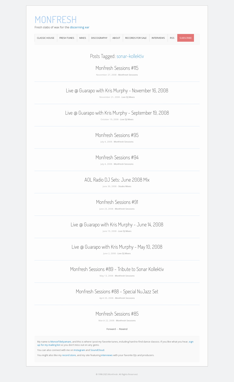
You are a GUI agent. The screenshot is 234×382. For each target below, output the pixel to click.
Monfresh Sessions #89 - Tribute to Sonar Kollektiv (117, 269)
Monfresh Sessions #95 (117, 135)
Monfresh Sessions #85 (117, 313)
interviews (107, 355)
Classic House (45, 37)
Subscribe (186, 37)
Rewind (123, 329)
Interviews (158, 37)
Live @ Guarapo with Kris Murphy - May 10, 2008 (117, 246)
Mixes (82, 37)
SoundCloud (97, 350)
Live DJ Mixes (128, 97)
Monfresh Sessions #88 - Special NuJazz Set (117, 291)
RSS (172, 37)
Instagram (79, 350)
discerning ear (79, 27)
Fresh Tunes (66, 37)
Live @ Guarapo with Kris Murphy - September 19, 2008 (117, 112)
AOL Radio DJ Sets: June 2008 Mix (117, 179)
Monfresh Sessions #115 (117, 68)
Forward (111, 329)
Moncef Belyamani (60, 341)
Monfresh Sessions (128, 74)
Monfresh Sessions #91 (117, 202)
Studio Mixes (124, 186)
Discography (99, 37)
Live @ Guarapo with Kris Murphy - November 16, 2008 (117, 90)
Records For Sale (136, 37)
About (116, 37)
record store (69, 355)
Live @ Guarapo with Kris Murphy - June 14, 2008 (117, 224)
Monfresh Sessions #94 (117, 157)
